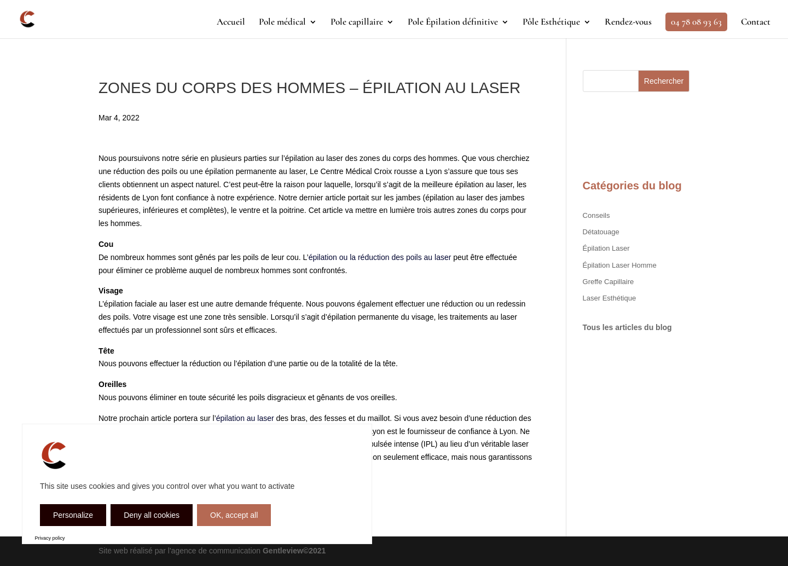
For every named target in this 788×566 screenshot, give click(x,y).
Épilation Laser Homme (620, 265)
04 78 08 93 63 (696, 21)
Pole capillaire (357, 22)
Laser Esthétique (609, 298)
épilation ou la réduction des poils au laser (380, 257)
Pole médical (282, 22)
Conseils (596, 215)
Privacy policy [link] (50, 538)
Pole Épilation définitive (453, 22)
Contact (755, 22)
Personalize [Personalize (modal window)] (73, 515)
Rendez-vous (628, 22)
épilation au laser (245, 418)
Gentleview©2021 (294, 550)
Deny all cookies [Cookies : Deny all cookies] (151, 515)
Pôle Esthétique (551, 22)
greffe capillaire (608, 282)
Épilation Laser (606, 248)
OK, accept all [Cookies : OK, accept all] (234, 515)
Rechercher (663, 81)
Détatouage (601, 232)
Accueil (231, 22)
